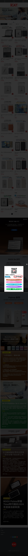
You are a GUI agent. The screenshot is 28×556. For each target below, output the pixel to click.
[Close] (27, 264)
